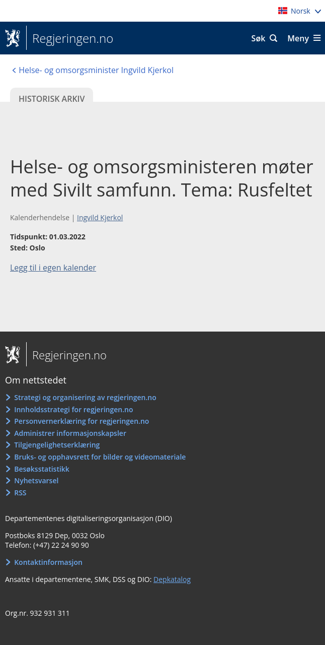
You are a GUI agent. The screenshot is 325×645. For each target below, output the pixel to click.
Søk (259, 38)
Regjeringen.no (69, 38)
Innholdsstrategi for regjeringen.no (73, 409)
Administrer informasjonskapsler (70, 433)
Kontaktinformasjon (48, 562)
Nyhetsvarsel (36, 480)
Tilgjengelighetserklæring (57, 444)
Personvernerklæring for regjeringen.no (81, 421)
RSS (20, 492)
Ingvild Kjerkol (100, 217)
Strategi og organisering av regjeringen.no (85, 397)
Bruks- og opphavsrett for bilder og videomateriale (100, 457)
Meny (298, 38)
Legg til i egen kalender (53, 267)
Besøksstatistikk (41, 469)
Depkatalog (172, 579)
